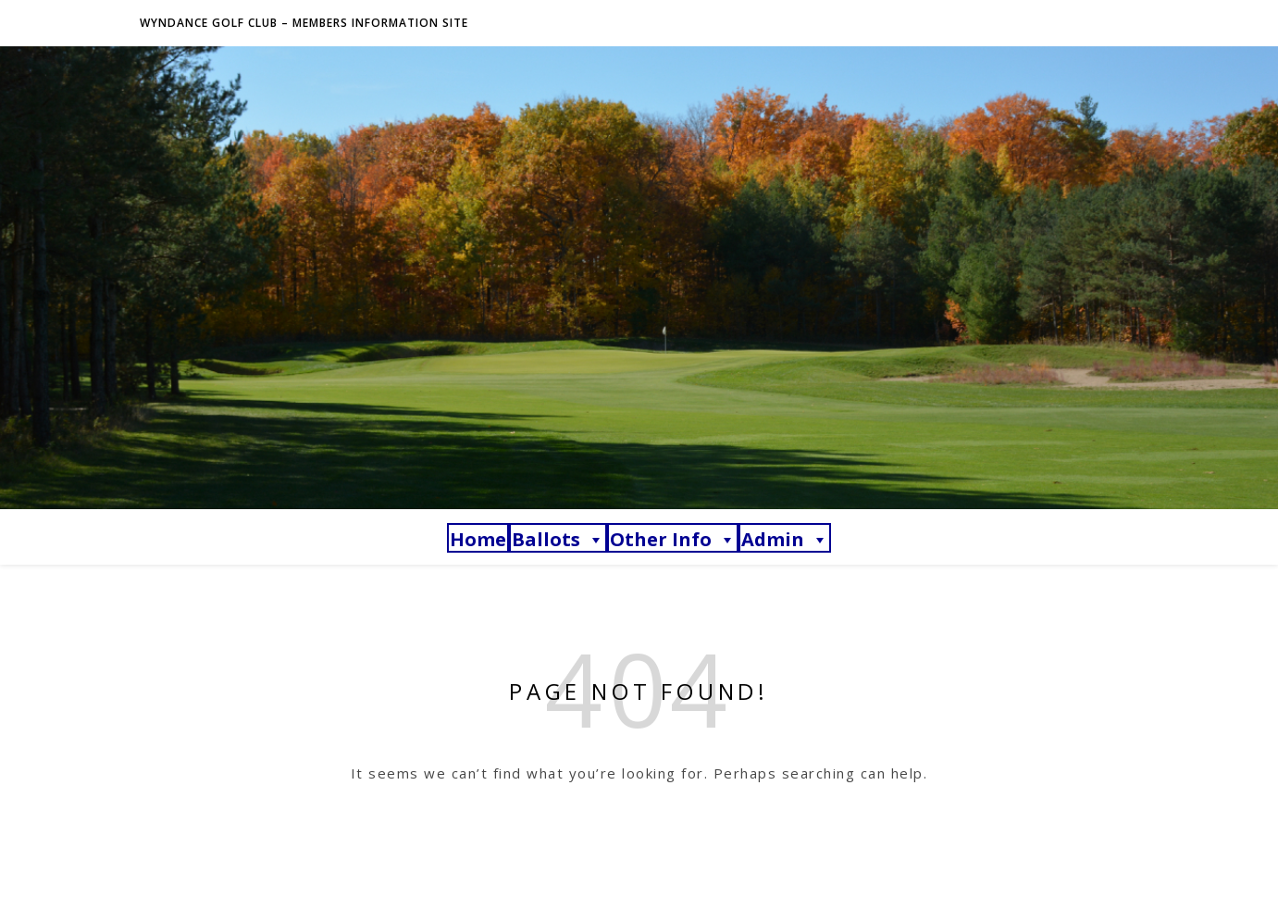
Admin (784, 539)
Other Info (673, 539)
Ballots (558, 539)
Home (478, 539)
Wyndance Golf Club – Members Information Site (304, 23)
